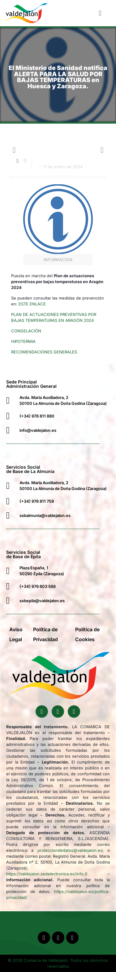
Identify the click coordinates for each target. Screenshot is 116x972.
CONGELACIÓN (26, 330)
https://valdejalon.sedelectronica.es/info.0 (46, 873)
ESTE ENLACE (32, 303)
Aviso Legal (16, 634)
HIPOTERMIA (23, 341)
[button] (100, 13)
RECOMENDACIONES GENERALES (44, 351)
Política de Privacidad (45, 634)
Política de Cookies (87, 634)
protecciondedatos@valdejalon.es (69, 850)
